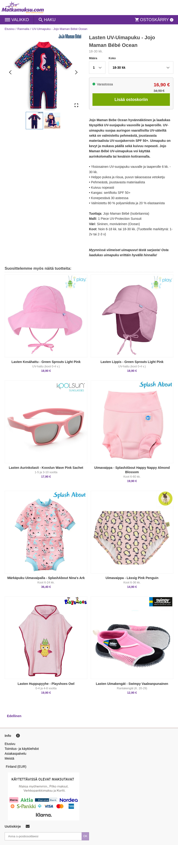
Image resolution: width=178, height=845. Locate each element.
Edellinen (14, 716)
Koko (112, 58)
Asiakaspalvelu (15, 753)
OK (85, 836)
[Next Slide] (76, 72)
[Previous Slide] (10, 72)
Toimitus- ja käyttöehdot (22, 749)
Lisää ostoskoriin (131, 99)
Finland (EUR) (16, 766)
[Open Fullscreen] (76, 105)
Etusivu (10, 29)
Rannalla (23, 29)
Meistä (9, 758)
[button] (34, 120)
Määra (93, 58)
